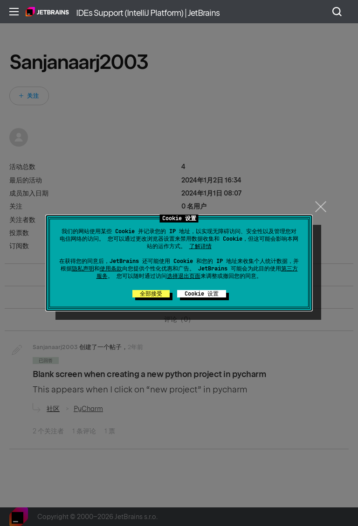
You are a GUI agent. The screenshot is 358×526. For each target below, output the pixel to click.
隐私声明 (83, 268)
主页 (47, 11)
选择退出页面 (183, 276)
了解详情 (200, 246)
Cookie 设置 (202, 293)
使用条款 (111, 268)
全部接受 (151, 293)
